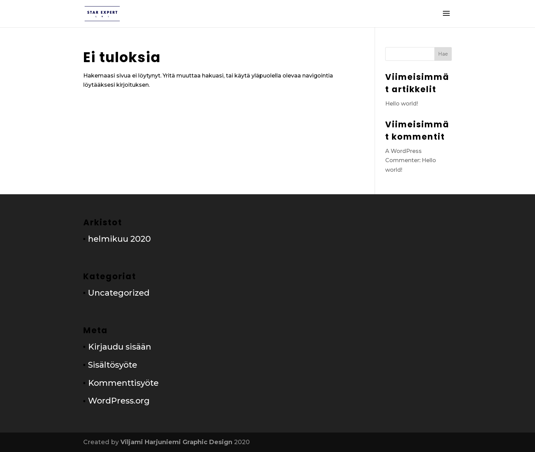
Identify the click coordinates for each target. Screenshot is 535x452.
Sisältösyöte (112, 365)
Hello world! (401, 103)
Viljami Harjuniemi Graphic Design (176, 442)
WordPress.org (119, 401)
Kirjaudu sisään (119, 347)
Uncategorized (118, 293)
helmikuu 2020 (119, 239)
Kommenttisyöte (123, 383)
